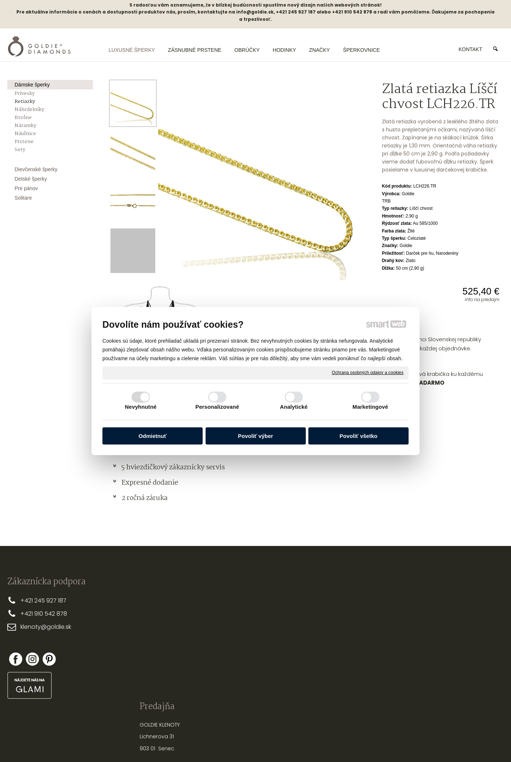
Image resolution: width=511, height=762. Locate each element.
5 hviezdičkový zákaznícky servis (173, 467)
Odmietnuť (153, 436)
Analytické (294, 407)
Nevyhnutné (141, 407)
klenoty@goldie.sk (45, 627)
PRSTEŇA (348, 608)
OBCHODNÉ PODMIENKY (242, 623)
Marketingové (370, 407)
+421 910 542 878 (43, 613)
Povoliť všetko (359, 436)
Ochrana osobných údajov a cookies (367, 372)
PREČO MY (225, 600)
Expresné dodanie (149, 482)
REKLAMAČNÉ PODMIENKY (243, 635)
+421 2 (29, 600)
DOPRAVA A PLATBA (236, 612)
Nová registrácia (434, 651)
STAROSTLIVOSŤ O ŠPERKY (347, 640)
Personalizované (217, 407)
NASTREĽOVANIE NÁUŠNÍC (346, 652)
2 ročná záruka (144, 498)
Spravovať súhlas (377, 743)
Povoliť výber (255, 436)
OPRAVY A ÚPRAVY (337, 664)
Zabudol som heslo (436, 656)
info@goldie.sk (255, 12)
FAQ (218, 647)
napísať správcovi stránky (232, 743)
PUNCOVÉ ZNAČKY (338, 676)
